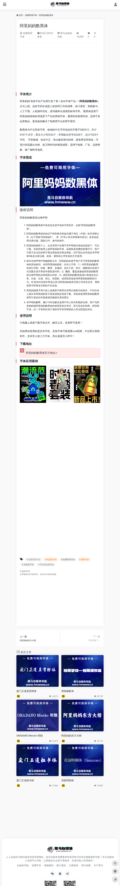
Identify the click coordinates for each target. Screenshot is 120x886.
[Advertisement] (60, 67)
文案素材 (73, 865)
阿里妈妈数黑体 (88, 101)
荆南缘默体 (67, 691)
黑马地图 (86, 865)
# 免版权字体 (50, 559)
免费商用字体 (31, 15)
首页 (21, 15)
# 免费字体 (84, 559)
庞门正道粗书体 (25, 780)
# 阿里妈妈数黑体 (46, 564)
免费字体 (36, 865)
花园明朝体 (67, 780)
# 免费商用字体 (33, 559)
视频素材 (48, 865)
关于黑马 (98, 865)
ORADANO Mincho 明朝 (29, 735)
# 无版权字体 (28, 564)
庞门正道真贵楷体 (26, 691)
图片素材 (61, 865)
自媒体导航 (23, 865)
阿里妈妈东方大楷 (71, 735)
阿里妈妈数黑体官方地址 (40, 352)
